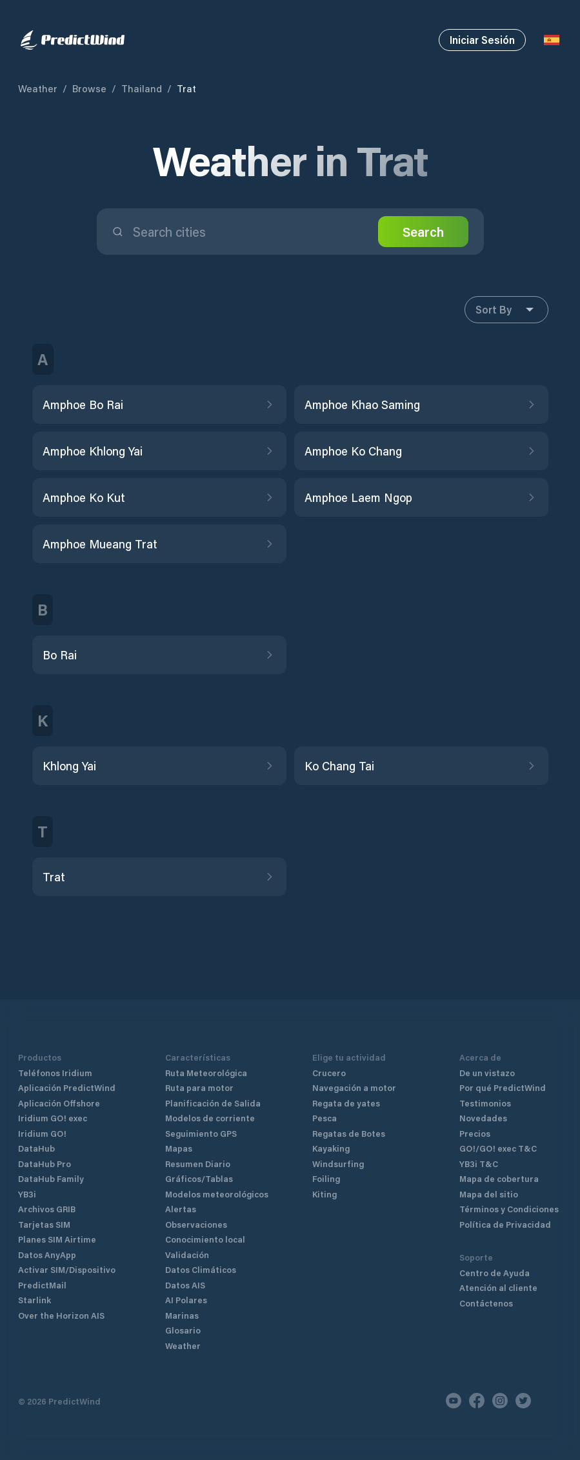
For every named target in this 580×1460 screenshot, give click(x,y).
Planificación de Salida (213, 1102)
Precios (474, 1133)
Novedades (483, 1117)
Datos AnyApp (47, 1254)
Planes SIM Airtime (57, 1239)
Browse (89, 88)
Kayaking (331, 1148)
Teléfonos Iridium (55, 1072)
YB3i (27, 1193)
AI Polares (186, 1299)
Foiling (326, 1178)
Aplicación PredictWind (66, 1087)
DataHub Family (51, 1178)
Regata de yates (346, 1102)
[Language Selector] (551, 40)
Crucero (329, 1072)
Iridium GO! (42, 1133)
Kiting (324, 1193)
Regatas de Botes (348, 1133)
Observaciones (196, 1224)
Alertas (180, 1208)
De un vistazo (487, 1072)
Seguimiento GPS (201, 1133)
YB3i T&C (478, 1163)
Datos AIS (185, 1284)
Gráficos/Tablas (199, 1178)
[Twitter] (523, 1400)
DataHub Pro (44, 1163)
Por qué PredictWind (502, 1087)
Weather (37, 88)
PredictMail (42, 1284)
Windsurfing (338, 1163)
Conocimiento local (205, 1239)
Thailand (141, 88)
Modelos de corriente (210, 1117)
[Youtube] (453, 1400)
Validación (187, 1254)
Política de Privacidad (505, 1224)
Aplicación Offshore (59, 1102)
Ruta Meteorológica (206, 1072)
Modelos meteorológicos (216, 1193)
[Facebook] (477, 1400)
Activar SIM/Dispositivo (66, 1269)
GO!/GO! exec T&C (498, 1148)
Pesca (324, 1117)
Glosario (183, 1330)
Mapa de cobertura (499, 1178)
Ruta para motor (199, 1087)
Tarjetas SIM (44, 1224)
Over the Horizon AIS (61, 1315)
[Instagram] (500, 1400)
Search (423, 231)
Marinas (182, 1315)
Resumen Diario (197, 1163)
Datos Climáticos (200, 1269)
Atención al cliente (498, 1287)
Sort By (506, 309)
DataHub (36, 1148)
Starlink (34, 1299)
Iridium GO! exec (52, 1117)
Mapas (178, 1148)
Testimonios (485, 1102)
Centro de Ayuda (494, 1272)
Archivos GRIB (46, 1208)
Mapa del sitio (488, 1193)
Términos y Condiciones (509, 1208)
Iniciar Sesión (482, 39)
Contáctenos (486, 1302)
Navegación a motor (354, 1087)
